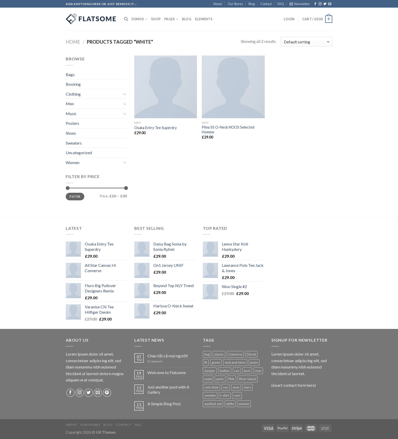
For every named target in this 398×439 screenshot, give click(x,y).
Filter (75, 196)
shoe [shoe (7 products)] (236, 387)
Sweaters (74, 143)
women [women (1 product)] (244, 404)
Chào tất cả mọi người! (167, 355)
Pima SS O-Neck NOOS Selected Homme (228, 129)
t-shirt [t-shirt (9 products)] (224, 395)
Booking (73, 84)
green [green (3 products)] (216, 362)
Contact (266, 4)
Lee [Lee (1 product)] (236, 371)
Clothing (73, 94)
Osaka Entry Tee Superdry (155, 128)
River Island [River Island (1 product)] (247, 379)
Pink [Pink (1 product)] (231, 379)
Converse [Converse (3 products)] (235, 354)
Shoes (71, 133)
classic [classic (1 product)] (219, 354)
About (217, 4)
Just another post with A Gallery (168, 389)
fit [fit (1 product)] (205, 362)
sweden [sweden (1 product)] (210, 395)
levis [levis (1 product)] (247, 371)
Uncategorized (79, 152)
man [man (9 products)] (258, 371)
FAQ (280, 4)
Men (70, 103)
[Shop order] (306, 42)
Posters (72, 123)
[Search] (126, 19)
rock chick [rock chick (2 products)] (211, 387)
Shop (156, 19)
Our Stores (235, 4)
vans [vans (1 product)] (237, 395)
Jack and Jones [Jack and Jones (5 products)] (235, 362)
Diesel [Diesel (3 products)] (251, 354)
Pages (171, 19)
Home (73, 42)
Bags (70, 74)
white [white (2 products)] (230, 404)
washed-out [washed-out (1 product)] (213, 404)
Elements (203, 19)
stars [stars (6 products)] (247, 387)
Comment (154, 361)
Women (72, 162)
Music (71, 113)
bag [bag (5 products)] (207, 354)
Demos (139, 19)
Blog (251, 4)
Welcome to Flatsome (166, 372)
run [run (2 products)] (225, 387)
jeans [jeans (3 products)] (254, 362)
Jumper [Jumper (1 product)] (209, 371)
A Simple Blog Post (164, 403)
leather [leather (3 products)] (225, 371)
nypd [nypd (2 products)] (208, 379)
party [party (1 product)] (220, 379)
